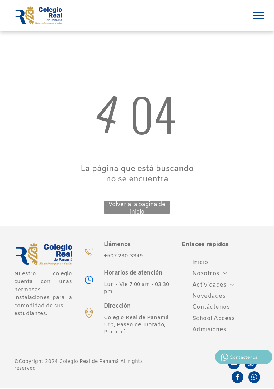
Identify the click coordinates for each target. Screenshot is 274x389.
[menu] (258, 15)
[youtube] (234, 364)
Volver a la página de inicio (137, 207)
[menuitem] (200, 262)
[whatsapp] (254, 378)
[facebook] (237, 378)
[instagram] (251, 364)
